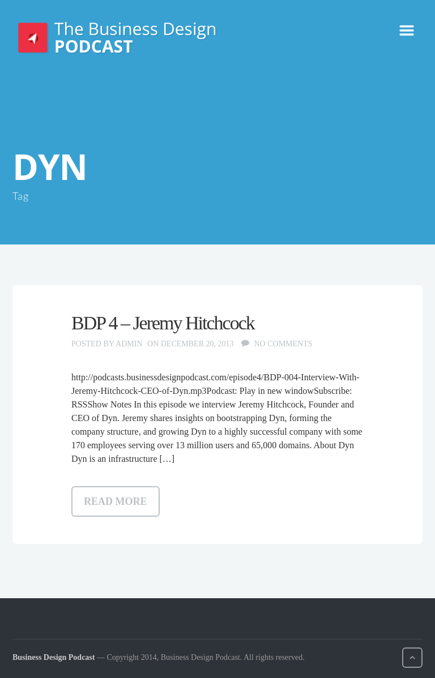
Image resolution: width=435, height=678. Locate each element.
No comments (283, 344)
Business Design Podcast (53, 657)
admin (129, 344)
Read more (115, 501)
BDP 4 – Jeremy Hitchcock (162, 322)
